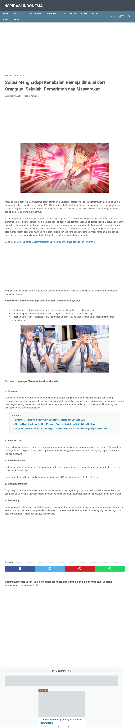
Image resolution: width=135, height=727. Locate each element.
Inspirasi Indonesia (24, 3)
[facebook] (15, 616)
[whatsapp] (77, 616)
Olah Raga (116, 339)
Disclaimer (81, 714)
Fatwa (8, 15)
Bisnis (119, 324)
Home (8, 9)
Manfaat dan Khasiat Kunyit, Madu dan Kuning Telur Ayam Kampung (112, 138)
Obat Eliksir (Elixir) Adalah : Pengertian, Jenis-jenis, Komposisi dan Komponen (114, 181)
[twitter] (36, 616)
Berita (30, 15)
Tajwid (116, 350)
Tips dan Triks (117, 355)
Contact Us (55, 714)
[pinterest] (57, 616)
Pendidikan (37, 9)
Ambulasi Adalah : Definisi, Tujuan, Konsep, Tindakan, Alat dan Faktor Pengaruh (113, 161)
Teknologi (53, 9)
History (113, 334)
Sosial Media (71, 9)
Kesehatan (21, 9)
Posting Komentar (31, 100)
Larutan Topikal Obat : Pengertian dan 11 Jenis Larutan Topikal (112, 297)
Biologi (111, 324)
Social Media (105, 350)
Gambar (103, 334)
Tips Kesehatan (70, 723)
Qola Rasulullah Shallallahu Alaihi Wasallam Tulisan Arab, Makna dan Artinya (113, 201)
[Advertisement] (67, 42)
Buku (18, 15)
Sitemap (92, 714)
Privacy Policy (68, 714)
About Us (43, 714)
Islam (86, 9)
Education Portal (55, 723)
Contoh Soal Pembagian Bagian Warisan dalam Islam (112, 115)
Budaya (103, 329)
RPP (114, 344)
